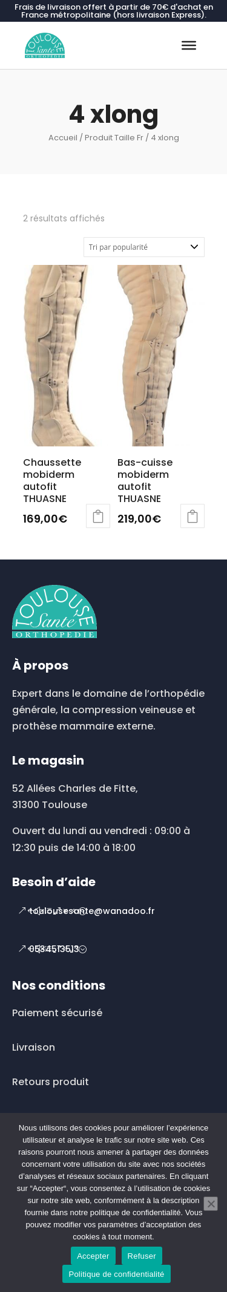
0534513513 (54, 949)
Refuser (142, 1256)
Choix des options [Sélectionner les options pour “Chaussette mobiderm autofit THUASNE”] (98, 516)
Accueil (62, 137)
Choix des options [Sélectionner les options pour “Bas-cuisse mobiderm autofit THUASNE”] (192, 516)
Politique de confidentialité (116, 1274)
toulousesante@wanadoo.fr (92, 911)
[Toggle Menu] (189, 45)
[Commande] (144, 247)
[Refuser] (210, 1203)
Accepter (93, 1256)
